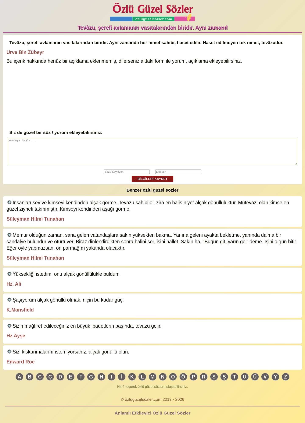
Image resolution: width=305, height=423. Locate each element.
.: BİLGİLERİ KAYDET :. (152, 179)
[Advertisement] (152, 97)
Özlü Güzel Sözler (152, 10)
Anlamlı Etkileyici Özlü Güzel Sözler (152, 412)
